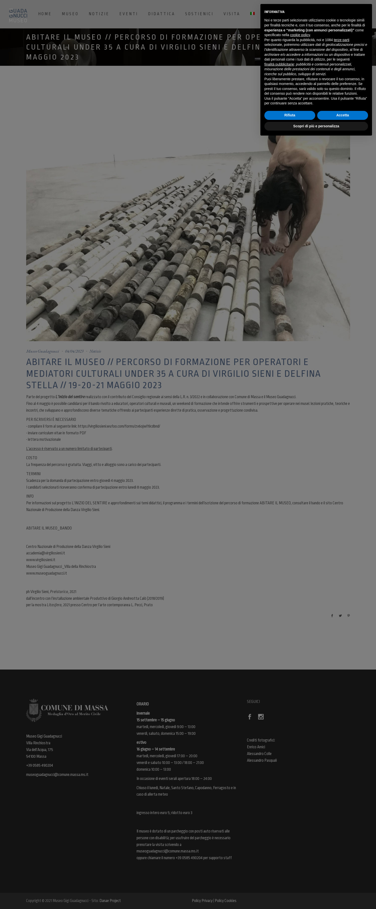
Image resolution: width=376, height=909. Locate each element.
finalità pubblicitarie (279, 64)
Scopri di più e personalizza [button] (316, 126)
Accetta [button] (342, 115)
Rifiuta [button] (289, 115)
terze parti (341, 40)
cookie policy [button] (300, 35)
